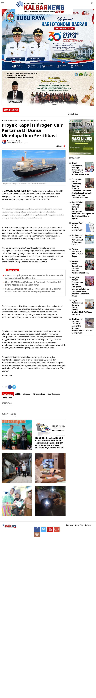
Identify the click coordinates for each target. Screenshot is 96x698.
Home (4, 120)
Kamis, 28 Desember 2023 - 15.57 (17, 142)
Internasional (23, 120)
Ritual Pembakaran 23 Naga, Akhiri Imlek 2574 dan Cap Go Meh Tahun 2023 (80, 169)
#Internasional (39, 394)
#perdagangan (54, 394)
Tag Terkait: (8, 394)
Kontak (88, 525)
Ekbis (9, 120)
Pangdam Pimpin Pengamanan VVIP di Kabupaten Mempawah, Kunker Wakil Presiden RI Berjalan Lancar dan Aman (81, 286)
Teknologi (43, 120)
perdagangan (33, 120)
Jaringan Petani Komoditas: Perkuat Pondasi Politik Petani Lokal (80, 267)
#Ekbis (18, 394)
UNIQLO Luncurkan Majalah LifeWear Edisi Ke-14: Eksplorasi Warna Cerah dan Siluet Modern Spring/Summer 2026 (33, 290)
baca (59, 146)
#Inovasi (26, 394)
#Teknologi (7, 397)
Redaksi (69, 525)
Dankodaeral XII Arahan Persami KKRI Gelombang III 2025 (78, 240)
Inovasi (14, 120)
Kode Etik (79, 525)
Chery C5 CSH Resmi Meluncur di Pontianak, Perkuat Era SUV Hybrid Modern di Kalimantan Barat (33, 283)
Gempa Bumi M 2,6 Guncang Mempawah (77, 226)
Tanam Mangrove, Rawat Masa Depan (77, 252)
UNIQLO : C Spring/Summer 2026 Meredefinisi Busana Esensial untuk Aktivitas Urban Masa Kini (34, 276)
